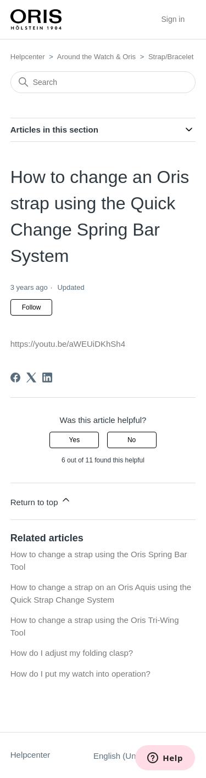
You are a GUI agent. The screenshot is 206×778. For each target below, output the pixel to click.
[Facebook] (15, 377)
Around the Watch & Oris (96, 57)
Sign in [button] (173, 19)
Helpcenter (27, 57)
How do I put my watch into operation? (80, 673)
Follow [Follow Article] (31, 307)
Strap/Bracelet (170, 57)
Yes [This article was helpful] (74, 440)
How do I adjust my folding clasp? (71, 652)
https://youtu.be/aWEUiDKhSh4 (67, 343)
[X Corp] (31, 377)
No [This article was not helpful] (131, 440)
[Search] (103, 82)
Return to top (40, 500)
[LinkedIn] (47, 377)
